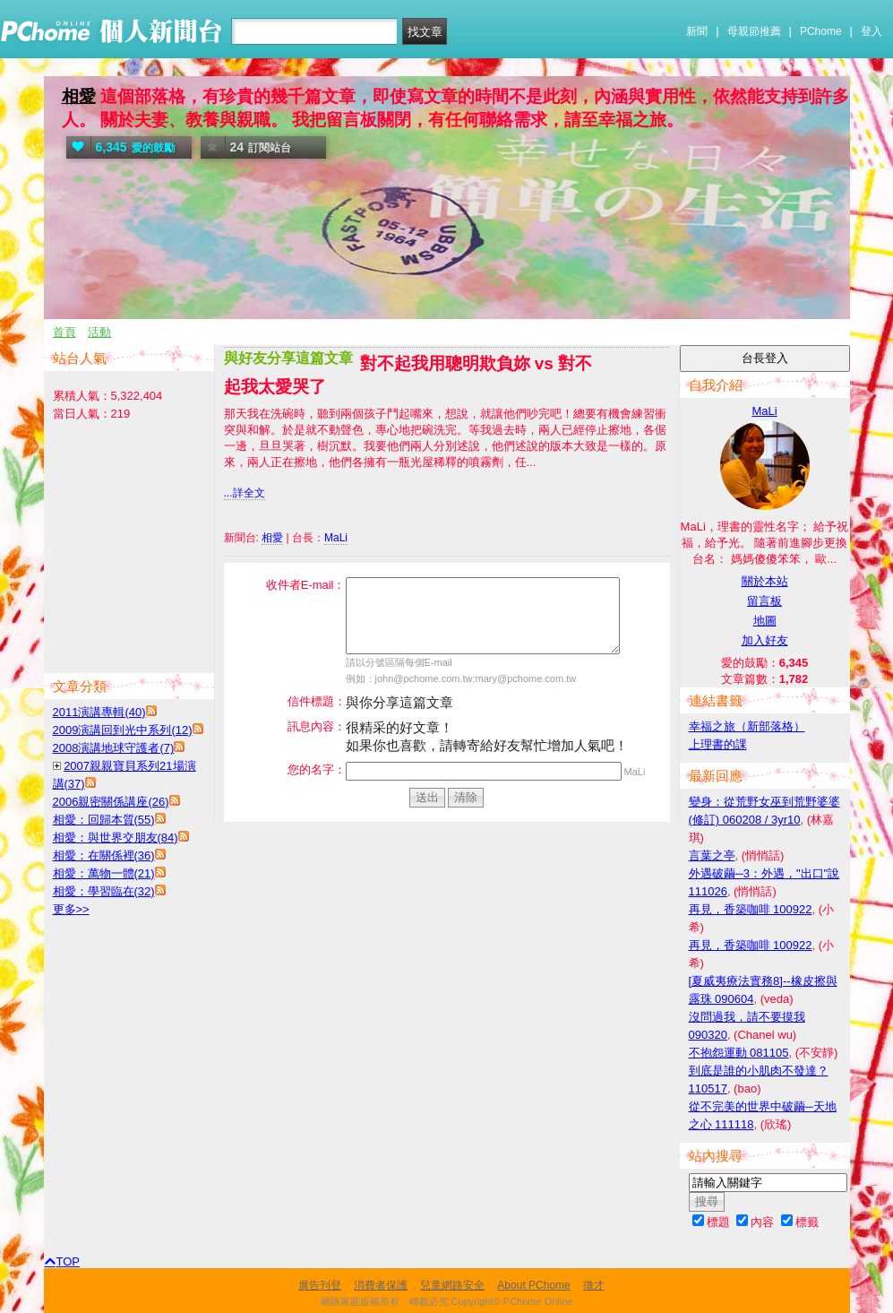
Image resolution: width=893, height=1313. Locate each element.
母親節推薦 (754, 31)
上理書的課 (718, 744)
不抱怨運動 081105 (739, 1052)
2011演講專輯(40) (99, 712)
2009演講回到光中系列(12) (123, 730)
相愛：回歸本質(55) (104, 819)
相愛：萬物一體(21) (104, 873)
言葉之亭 (712, 855)
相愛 (79, 96)
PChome (821, 31)
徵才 (594, 1285)
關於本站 (765, 581)
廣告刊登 (319, 1285)
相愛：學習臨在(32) (104, 891)
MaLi (336, 537)
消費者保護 (381, 1285)
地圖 (765, 620)
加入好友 (765, 640)
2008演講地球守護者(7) (114, 748)
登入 (871, 31)
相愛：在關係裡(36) (104, 855)
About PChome (533, 1285)
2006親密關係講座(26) (111, 801)
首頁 (64, 332)
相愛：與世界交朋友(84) (115, 837)
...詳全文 (244, 493)
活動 (99, 332)
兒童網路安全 (452, 1285)
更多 (71, 909)
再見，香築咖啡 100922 (750, 909)
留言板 (764, 601)
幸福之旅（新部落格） (747, 726)
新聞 (697, 31)
